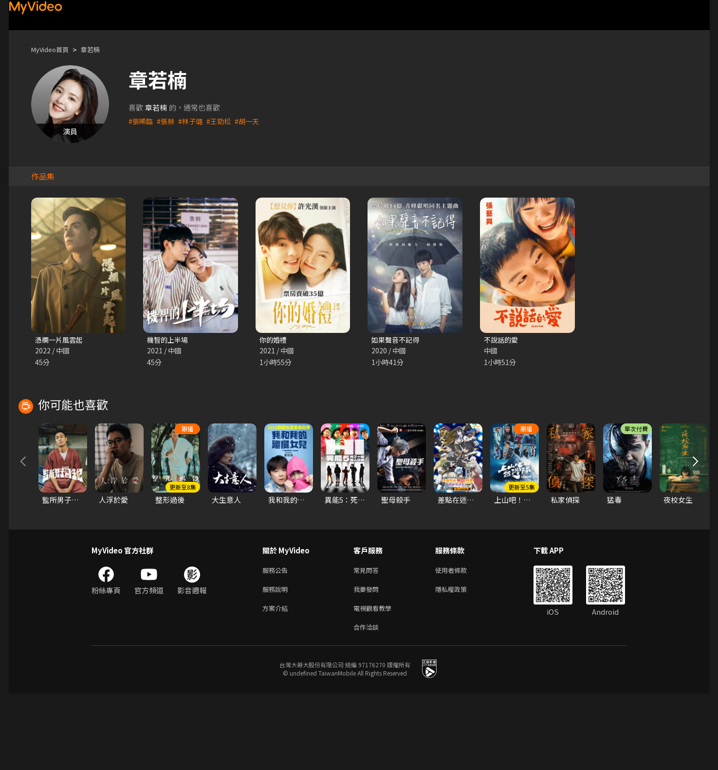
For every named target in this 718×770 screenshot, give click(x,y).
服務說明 (277, 662)
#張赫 (167, 121)
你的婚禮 (274, 340)
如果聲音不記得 (397, 340)
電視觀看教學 (375, 682)
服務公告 (277, 641)
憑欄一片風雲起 (60, 340)
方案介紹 (277, 682)
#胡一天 (253, 121)
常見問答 (368, 641)
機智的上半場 (169, 340)
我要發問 (368, 662)
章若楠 (99, 49)
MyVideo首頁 (53, 49)
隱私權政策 (459, 662)
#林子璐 (193, 121)
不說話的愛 (502, 340)
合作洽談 (368, 702)
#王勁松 (223, 121)
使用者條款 (459, 641)
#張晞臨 (141, 121)
